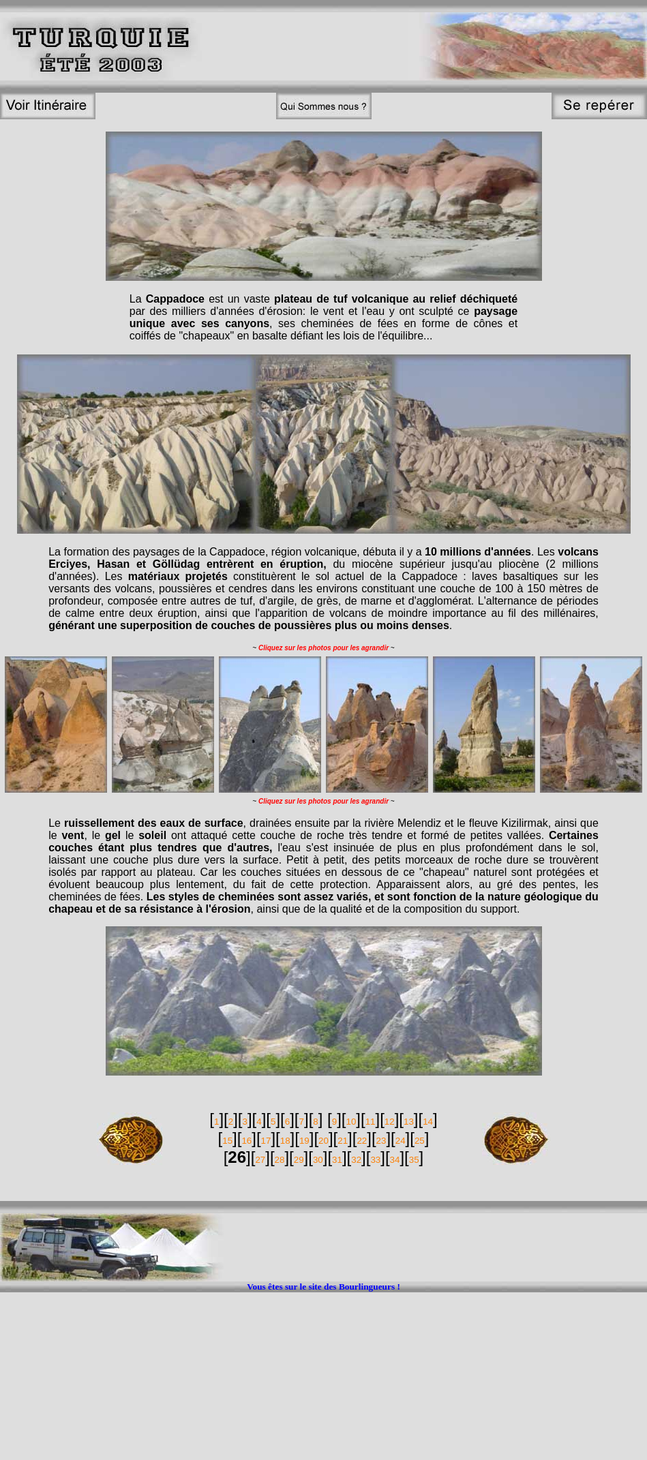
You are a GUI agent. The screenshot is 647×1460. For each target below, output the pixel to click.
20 (323, 1141)
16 (246, 1141)
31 (337, 1160)
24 (400, 1141)
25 (420, 1141)
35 (414, 1160)
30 (318, 1160)
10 (351, 1121)
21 (342, 1141)
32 (356, 1160)
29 (299, 1160)
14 (428, 1121)
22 (362, 1141)
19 (304, 1141)
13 (409, 1121)
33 (375, 1160)
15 (227, 1141)
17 (266, 1141)
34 (395, 1160)
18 (285, 1141)
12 (390, 1121)
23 (381, 1141)
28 (280, 1160)
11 (370, 1121)
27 (260, 1160)
